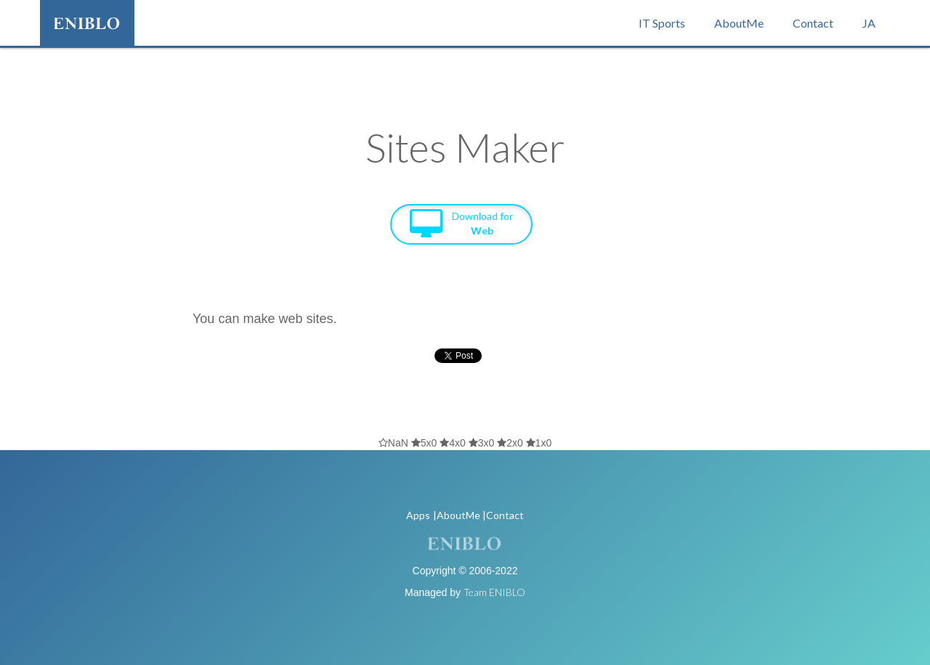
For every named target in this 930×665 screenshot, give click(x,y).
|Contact (503, 515)
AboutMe (739, 23)
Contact (813, 23)
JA (869, 23)
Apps (418, 515)
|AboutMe (456, 515)
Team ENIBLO (494, 592)
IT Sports (662, 23)
